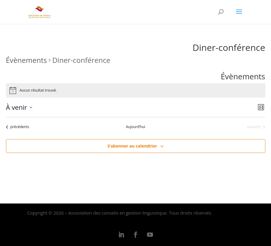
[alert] (135, 90)
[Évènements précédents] (17, 127)
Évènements (26, 60)
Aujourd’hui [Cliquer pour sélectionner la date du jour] (135, 126)
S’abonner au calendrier (132, 146)
